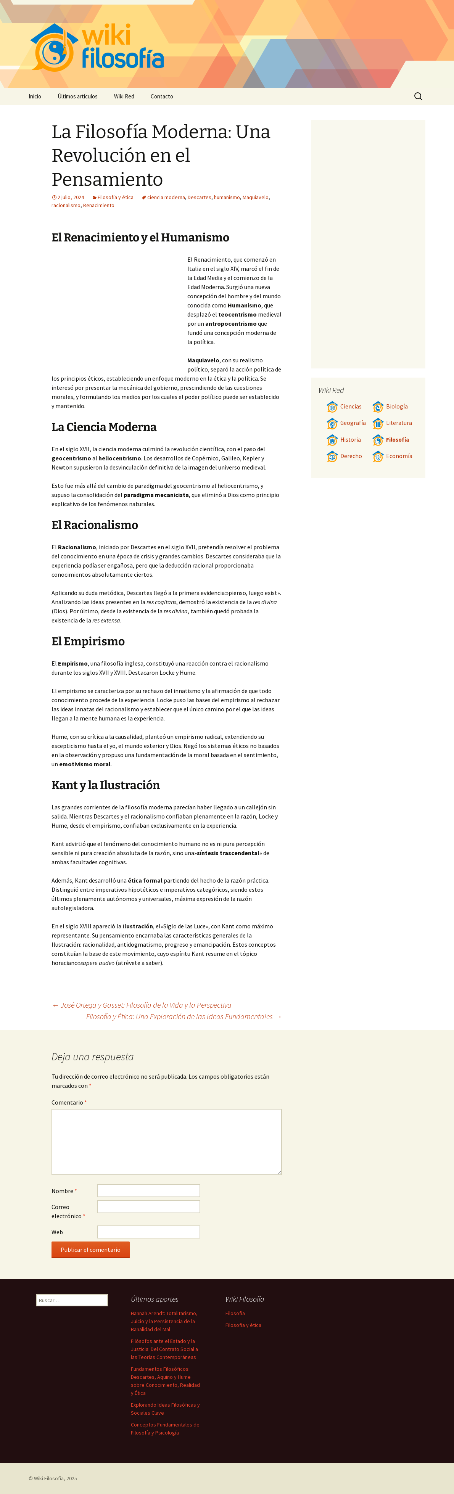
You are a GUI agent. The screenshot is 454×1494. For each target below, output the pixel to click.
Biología (390, 406)
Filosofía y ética (116, 197)
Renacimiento (98, 205)
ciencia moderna (166, 197)
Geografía (346, 422)
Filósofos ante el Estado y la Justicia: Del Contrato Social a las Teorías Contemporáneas (164, 1349)
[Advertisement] (119, 312)
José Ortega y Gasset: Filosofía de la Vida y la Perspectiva (142, 1005)
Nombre (64, 1191)
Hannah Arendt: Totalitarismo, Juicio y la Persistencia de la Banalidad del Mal (164, 1321)
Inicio (35, 96)
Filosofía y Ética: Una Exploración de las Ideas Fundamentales (184, 1016)
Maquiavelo (256, 197)
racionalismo (66, 205)
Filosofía (390, 439)
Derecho (344, 456)
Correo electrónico (68, 1211)
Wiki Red (124, 96)
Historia (343, 439)
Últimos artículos (78, 96)
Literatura (392, 422)
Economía (392, 456)
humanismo (227, 197)
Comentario (69, 1102)
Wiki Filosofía (49, 1478)
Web (57, 1232)
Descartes (199, 197)
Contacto (162, 96)
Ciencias (344, 406)
